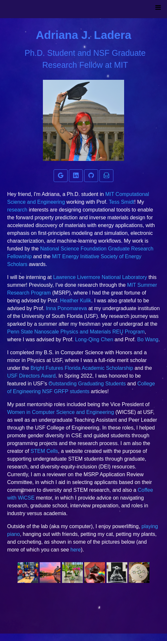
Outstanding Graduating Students (87, 383)
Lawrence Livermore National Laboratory (100, 277)
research (18, 209)
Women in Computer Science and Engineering (60, 412)
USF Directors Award (31, 376)
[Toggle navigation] (158, 9)
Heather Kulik (75, 300)
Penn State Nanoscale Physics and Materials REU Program (76, 331)
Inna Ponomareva (66, 308)
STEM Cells (44, 451)
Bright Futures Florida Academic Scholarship (82, 368)
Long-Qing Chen (94, 339)
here (76, 549)
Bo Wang (147, 339)
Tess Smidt (121, 202)
